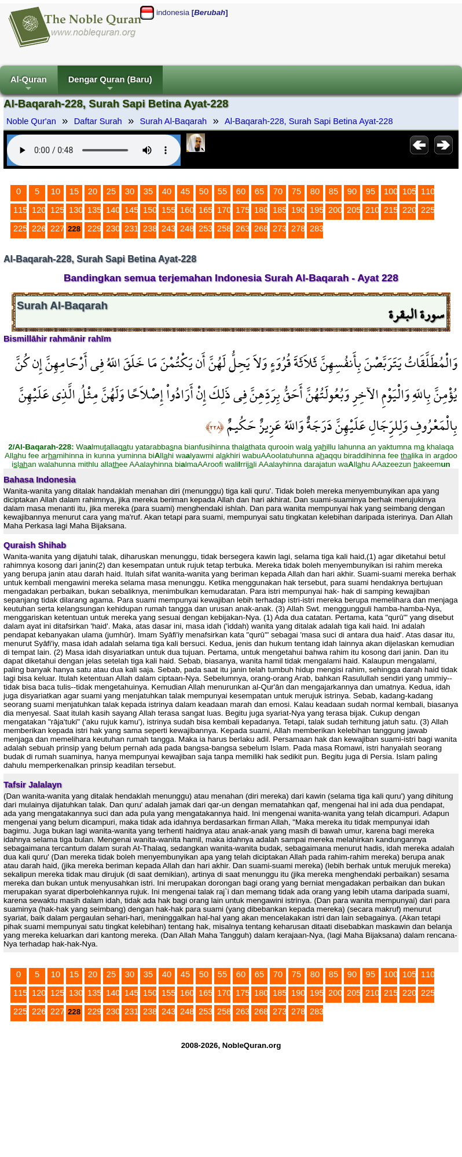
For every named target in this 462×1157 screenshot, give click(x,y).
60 (240, 191)
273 (280, 228)
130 (76, 210)
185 (280, 210)
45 (185, 191)
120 (39, 210)
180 (261, 210)
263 (243, 228)
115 (20, 210)
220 (409, 210)
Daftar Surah (98, 121)
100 (391, 191)
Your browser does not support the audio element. (94, 150)
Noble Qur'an (31, 121)
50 (203, 191)
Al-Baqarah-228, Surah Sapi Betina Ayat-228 (309, 121)
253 (205, 228)
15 (74, 191)
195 (317, 210)
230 (113, 228)
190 (298, 210)
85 (333, 191)
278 (298, 228)
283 (317, 228)
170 (224, 210)
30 (129, 191)
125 (57, 210)
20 (92, 191)
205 (354, 210)
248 (187, 228)
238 (150, 228)
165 (205, 210)
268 (261, 228)
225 (428, 210)
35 (148, 191)
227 (57, 228)
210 (372, 210)
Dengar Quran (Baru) (110, 84)
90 (352, 191)
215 (391, 210)
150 (150, 210)
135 (94, 210)
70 (278, 191)
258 (224, 228)
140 (113, 210)
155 (168, 210)
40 (166, 191)
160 (187, 210)
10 (55, 191)
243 (168, 228)
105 (409, 191)
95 (370, 191)
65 (259, 191)
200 (335, 210)
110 (428, 191)
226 (39, 228)
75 (296, 191)
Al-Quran (28, 84)
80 (315, 191)
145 (131, 210)
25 (111, 191)
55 (222, 191)
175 (243, 210)
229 (94, 228)
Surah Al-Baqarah (173, 121)
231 (131, 228)
